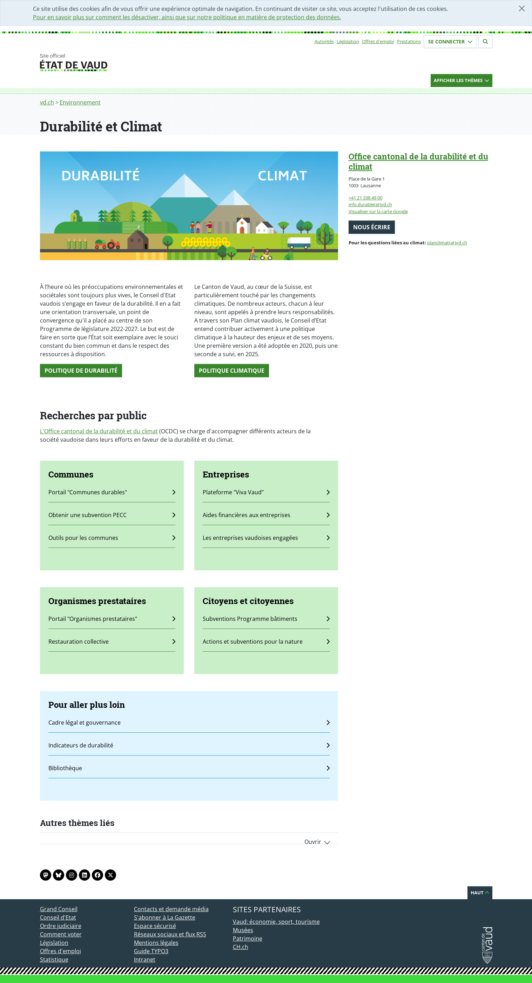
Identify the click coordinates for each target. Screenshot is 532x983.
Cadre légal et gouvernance (189, 722)
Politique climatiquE (231, 370)
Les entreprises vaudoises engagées (266, 538)
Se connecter (450, 41)
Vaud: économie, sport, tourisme (276, 922)
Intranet (144, 959)
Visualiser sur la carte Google (378, 211)
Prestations (409, 41)
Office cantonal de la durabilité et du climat (418, 161)
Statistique (54, 959)
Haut (480, 892)
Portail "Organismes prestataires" (111, 619)
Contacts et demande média (171, 909)
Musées (243, 930)
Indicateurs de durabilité (189, 745)
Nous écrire (371, 227)
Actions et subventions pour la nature (266, 641)
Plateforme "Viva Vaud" (266, 492)
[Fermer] (522, 8)
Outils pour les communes (111, 538)
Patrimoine (247, 938)
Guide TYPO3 (151, 951)
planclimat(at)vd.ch (447, 242)
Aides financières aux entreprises (266, 515)
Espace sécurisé (155, 926)
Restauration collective (111, 641)
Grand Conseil (59, 909)
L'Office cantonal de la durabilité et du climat (99, 431)
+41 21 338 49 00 (365, 198)
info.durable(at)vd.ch (370, 204)
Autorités (324, 41)
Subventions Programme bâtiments (266, 619)
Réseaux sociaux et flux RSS (170, 934)
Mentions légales (156, 943)
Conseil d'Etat (58, 917)
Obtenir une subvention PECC (111, 515)
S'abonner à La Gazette (164, 917)
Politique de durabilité (81, 370)
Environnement (80, 102)
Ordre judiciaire (60, 926)
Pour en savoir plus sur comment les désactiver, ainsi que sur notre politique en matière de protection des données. (187, 17)
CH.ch (240, 947)
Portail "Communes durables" (111, 492)
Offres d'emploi (378, 41)
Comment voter (61, 934)
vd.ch (47, 102)
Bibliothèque (189, 768)
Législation (348, 41)
